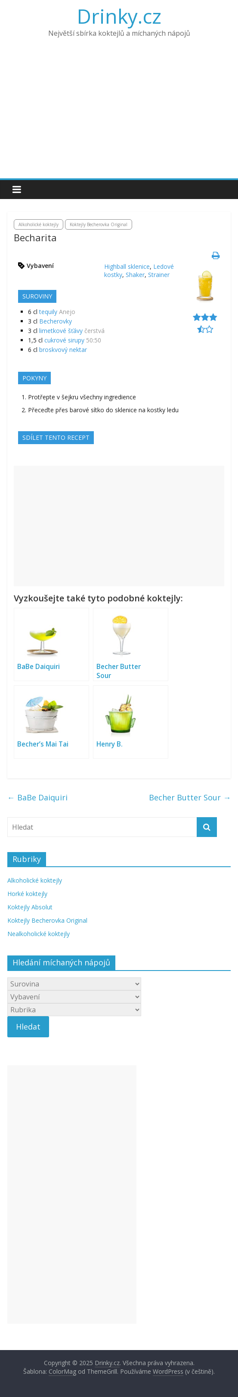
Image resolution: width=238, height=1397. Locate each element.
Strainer (159, 275)
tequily (48, 312)
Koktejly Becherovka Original (98, 224)
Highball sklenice (127, 266)
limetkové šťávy (61, 331)
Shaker (135, 275)
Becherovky (55, 321)
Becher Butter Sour (190, 797)
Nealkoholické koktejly (38, 934)
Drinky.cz (119, 16)
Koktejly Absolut (30, 907)
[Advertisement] (119, 113)
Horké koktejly (27, 894)
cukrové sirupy (64, 340)
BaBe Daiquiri (37, 797)
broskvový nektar (63, 349)
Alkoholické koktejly (39, 224)
